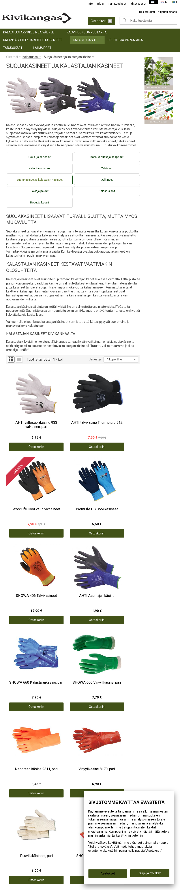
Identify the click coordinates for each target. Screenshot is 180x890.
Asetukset (108, 875)
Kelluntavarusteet (40, 168)
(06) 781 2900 (19, 846)
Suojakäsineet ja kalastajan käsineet (40, 179)
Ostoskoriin (23, 424)
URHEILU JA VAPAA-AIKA (125, 40)
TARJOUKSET (12, 48)
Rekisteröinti (147, 12)
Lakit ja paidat (40, 191)
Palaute (100, 774)
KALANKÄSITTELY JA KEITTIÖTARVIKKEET (32, 40)
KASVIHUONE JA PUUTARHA (87, 32)
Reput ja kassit (39, 202)
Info (87, 3)
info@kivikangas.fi (23, 840)
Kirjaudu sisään (167, 12)
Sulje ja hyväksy (150, 874)
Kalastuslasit (107, 191)
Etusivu (99, 750)
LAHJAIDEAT (42, 48)
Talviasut (106, 168)
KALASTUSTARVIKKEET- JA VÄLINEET (29, 32)
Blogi (97, 3)
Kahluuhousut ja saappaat (107, 157)
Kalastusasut (85, 40)
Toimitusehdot (114, 3)
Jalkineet (107, 179)
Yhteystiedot (135, 3)
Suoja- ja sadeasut (39, 157)
